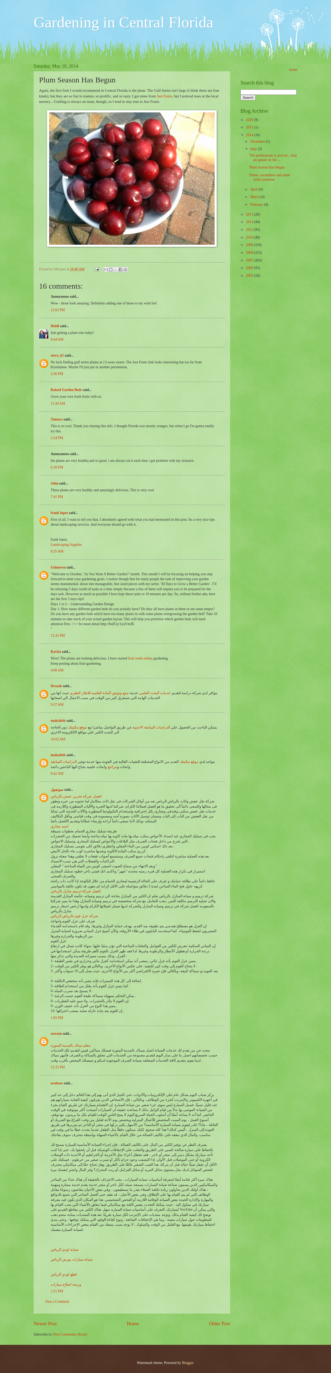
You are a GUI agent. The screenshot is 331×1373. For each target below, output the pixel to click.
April (254, 189)
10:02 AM (58, 739)
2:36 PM (57, 374)
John (54, 483)
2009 (250, 245)
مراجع (112, 767)
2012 (250, 222)
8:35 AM (57, 551)
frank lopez (59, 513)
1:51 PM (57, 1291)
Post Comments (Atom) (70, 1334)
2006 (250, 268)
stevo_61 (57, 355)
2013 (250, 214)
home (293, 70)
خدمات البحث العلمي (155, 693)
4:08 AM (57, 670)
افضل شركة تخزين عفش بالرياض (76, 796)
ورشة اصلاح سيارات (66, 1284)
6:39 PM (57, 467)
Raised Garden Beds (66, 390)
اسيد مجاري (60, 826)
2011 (250, 230)
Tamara (57, 419)
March (255, 197)
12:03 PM (58, 310)
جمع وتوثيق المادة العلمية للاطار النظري (99, 693)
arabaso (57, 1083)
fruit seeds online (140, 658)
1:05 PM (57, 1018)
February (257, 204)
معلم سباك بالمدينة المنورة (71, 1045)
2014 (250, 135)
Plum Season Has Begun (266, 167)
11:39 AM (58, 403)
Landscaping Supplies (66, 545)
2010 (250, 237)
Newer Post (45, 1323)
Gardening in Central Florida (123, 22)
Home (133, 1323)
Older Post (219, 1323)
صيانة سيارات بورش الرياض (72, 1259)
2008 (250, 253)
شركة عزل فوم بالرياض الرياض (74, 916)
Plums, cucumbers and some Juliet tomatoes (269, 177)
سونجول (57, 790)
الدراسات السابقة (64, 762)
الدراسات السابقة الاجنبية (151, 727)
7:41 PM (57, 497)
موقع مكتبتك (77, 727)
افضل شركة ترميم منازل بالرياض (76, 891)
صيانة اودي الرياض (65, 1250)
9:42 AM (57, 774)
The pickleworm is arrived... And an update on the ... (273, 158)
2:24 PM (57, 438)
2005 (250, 276)
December (258, 141)
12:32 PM (58, 1067)
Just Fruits (164, 96)
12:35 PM (58, 636)
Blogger (187, 1363)
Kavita (56, 652)
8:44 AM (57, 339)
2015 (250, 127)
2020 (250, 120)
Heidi (55, 326)
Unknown (58, 567)
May (254, 149)
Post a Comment (57, 1301)
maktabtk (58, 721)
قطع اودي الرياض (64, 1274)
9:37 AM (57, 705)
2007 (250, 260)
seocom (56, 1033)
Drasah (56, 686)
